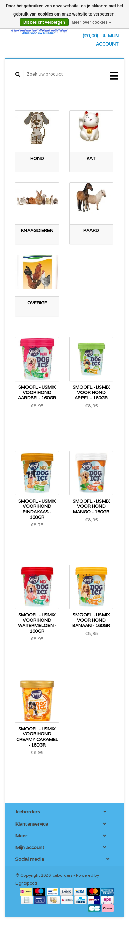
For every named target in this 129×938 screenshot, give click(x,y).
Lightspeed (26, 883)
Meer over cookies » (91, 22)
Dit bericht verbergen (44, 22)
